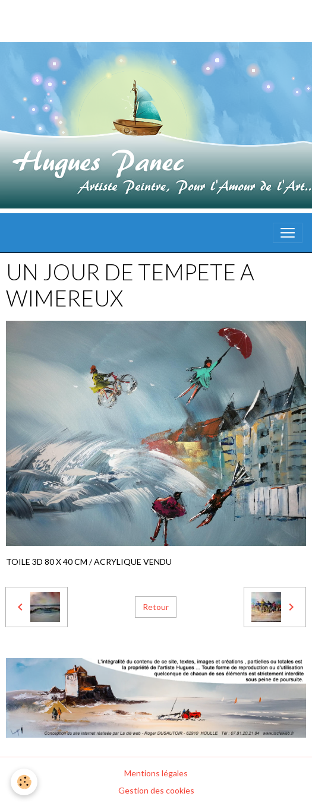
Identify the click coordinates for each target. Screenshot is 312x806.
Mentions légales (156, 773)
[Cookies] (24, 782)
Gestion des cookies (156, 790)
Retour (156, 607)
